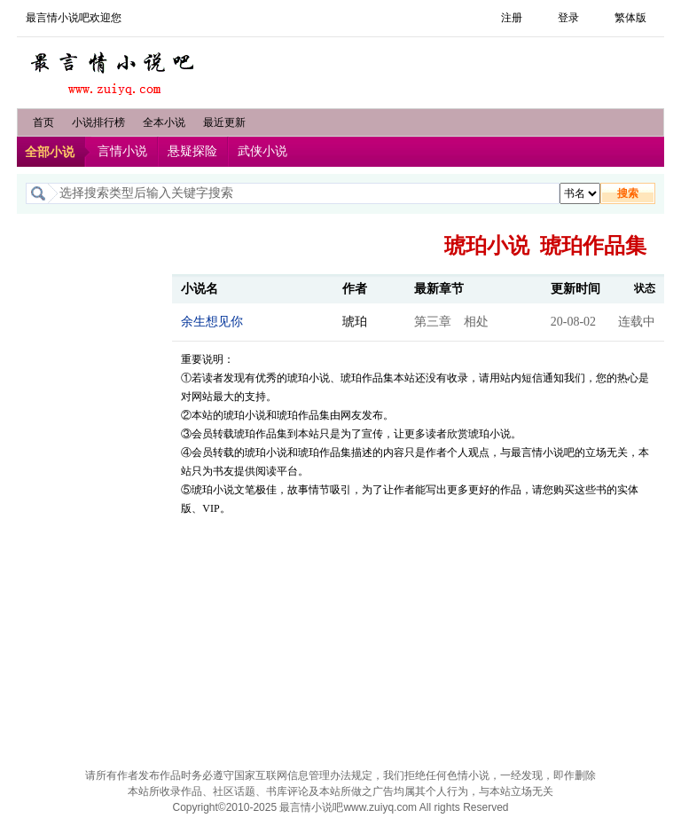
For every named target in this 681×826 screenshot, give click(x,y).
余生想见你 (212, 321)
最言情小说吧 (114, 68)
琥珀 (354, 321)
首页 (43, 122)
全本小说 (164, 122)
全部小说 (49, 152)
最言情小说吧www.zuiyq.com (348, 807)
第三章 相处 (451, 321)
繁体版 (630, 18)
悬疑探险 (192, 151)
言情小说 (122, 151)
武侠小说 (262, 151)
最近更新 (224, 122)
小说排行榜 (98, 122)
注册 (511, 18)
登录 (568, 18)
